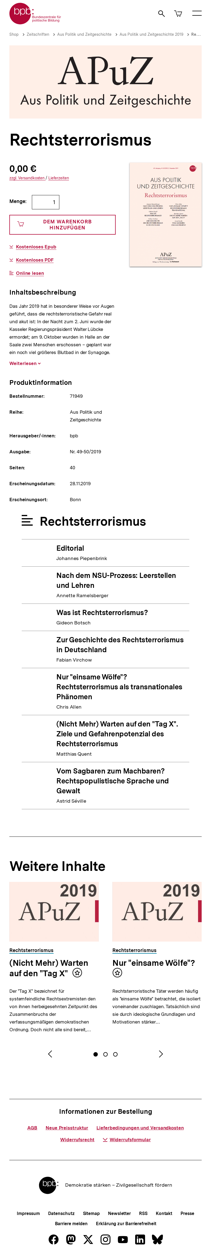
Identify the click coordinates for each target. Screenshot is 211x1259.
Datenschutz (61, 1213)
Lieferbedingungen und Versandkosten (140, 1128)
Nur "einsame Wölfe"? (153, 963)
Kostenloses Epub (36, 247)
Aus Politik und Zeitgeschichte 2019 (151, 34)
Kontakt (164, 1213)
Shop (14, 34)
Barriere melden (71, 1223)
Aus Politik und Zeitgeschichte (84, 34)
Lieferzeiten (58, 178)
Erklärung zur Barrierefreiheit (126, 1223)
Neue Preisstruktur (67, 1128)
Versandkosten (27, 178)
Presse (187, 1213)
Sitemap (91, 1213)
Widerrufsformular (127, 1139)
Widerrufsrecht (77, 1139)
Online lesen (30, 273)
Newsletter (119, 1213)
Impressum (28, 1213)
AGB (32, 1128)
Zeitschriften (38, 34)
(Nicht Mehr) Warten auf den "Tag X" (48, 968)
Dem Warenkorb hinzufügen (54, 225)
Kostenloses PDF (35, 260)
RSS (143, 1213)
